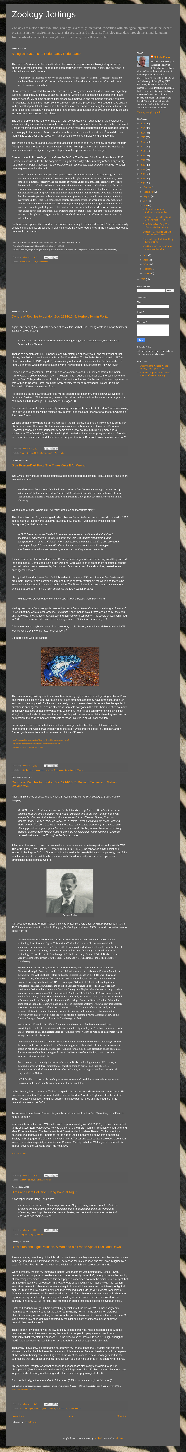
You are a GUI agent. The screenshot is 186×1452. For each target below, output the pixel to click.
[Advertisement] (70, 287)
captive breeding (27, 770)
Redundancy (42, 261)
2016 (143, 169)
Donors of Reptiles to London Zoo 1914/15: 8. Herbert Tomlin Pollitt (60, 316)
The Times (78, 770)
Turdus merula (74, 1408)
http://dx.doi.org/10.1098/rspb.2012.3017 (23, 1389)
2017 (143, 165)
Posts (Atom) (31, 1422)
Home (70, 1416)
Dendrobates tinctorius (63, 770)
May (145, 255)
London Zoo (52, 453)
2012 (143, 279)
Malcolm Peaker (162, 57)
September (148, 192)
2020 (143, 151)
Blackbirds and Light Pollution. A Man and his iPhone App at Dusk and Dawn (66, 1247)
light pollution (37, 1234)
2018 (143, 160)
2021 (143, 146)
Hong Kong (25, 1234)
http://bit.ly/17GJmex (19, 1153)
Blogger (119, 1438)
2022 (143, 142)
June (145, 205)
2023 (143, 137)
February (148, 269)
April (146, 259)
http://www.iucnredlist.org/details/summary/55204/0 (28, 747)
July (145, 201)
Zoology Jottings (44, 14)
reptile (61, 453)
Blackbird (24, 1408)
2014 (143, 178)
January (147, 273)
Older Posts (122, 1416)
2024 (143, 132)
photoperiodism (48, 1408)
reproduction (61, 1408)
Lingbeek (98, 1438)
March (146, 264)
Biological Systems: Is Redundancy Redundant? (46, 54)
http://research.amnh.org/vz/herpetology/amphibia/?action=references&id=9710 (36, 743)
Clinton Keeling (26, 453)
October (147, 187)
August (147, 196)
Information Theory (28, 261)
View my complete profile (149, 112)
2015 (143, 174)
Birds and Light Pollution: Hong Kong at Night (44, 1192)
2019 (143, 155)
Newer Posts (18, 1416)
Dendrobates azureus (43, 770)
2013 (143, 183)
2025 (143, 128)
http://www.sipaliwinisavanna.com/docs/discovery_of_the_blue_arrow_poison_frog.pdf (41, 740)
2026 (143, 123)
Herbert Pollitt (40, 453)
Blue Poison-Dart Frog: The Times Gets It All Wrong (49, 465)
